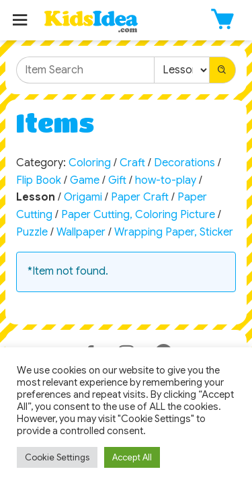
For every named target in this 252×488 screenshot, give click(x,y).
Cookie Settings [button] (57, 457)
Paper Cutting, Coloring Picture (138, 214)
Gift (117, 180)
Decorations (184, 163)
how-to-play (165, 180)
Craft (132, 163)
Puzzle (32, 232)
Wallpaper (81, 232)
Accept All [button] (132, 457)
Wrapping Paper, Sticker (173, 232)
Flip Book (38, 180)
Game (84, 180)
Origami (83, 197)
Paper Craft (140, 197)
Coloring (90, 163)
